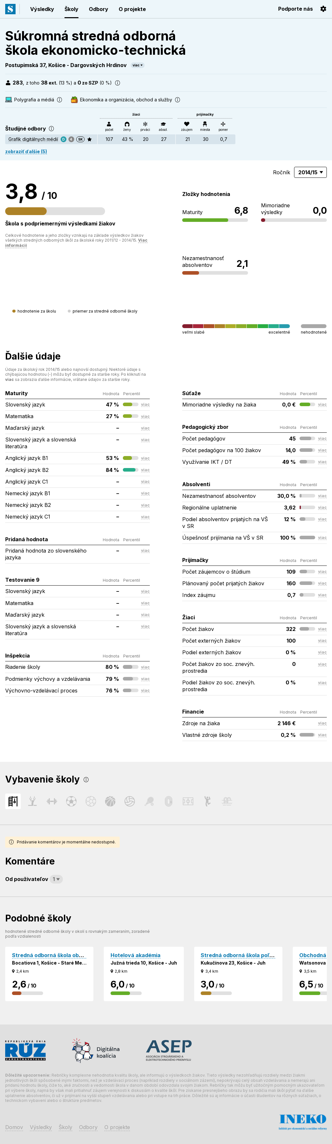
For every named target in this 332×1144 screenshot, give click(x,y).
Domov (14, 1127)
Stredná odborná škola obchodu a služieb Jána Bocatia (83, 955)
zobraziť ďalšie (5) (26, 151)
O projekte (132, 9)
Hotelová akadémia (135, 955)
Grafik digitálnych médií (33, 139)
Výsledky (42, 9)
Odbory (98, 9)
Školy (71, 9)
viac (136, 65)
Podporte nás (295, 9)
